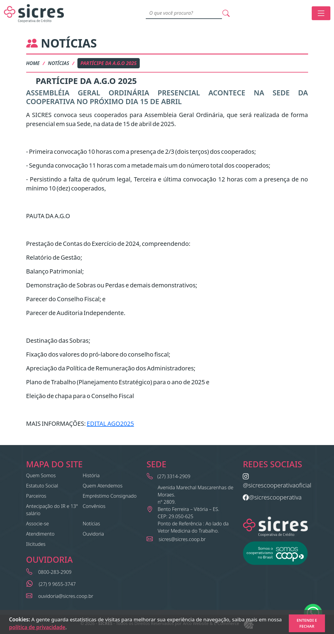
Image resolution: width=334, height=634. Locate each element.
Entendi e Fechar (307, 623)
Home (33, 63)
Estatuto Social (42, 485)
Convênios (94, 506)
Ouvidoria (93, 533)
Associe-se (37, 523)
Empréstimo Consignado (110, 496)
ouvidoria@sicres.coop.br (65, 596)
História (91, 475)
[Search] (184, 13)
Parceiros (36, 496)
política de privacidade (37, 627)
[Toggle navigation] (321, 13)
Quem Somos (41, 475)
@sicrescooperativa (272, 497)
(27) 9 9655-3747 (57, 584)
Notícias (58, 63)
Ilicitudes (36, 544)
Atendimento (40, 533)
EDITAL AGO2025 (110, 423)
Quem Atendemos (103, 485)
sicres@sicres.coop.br (182, 539)
